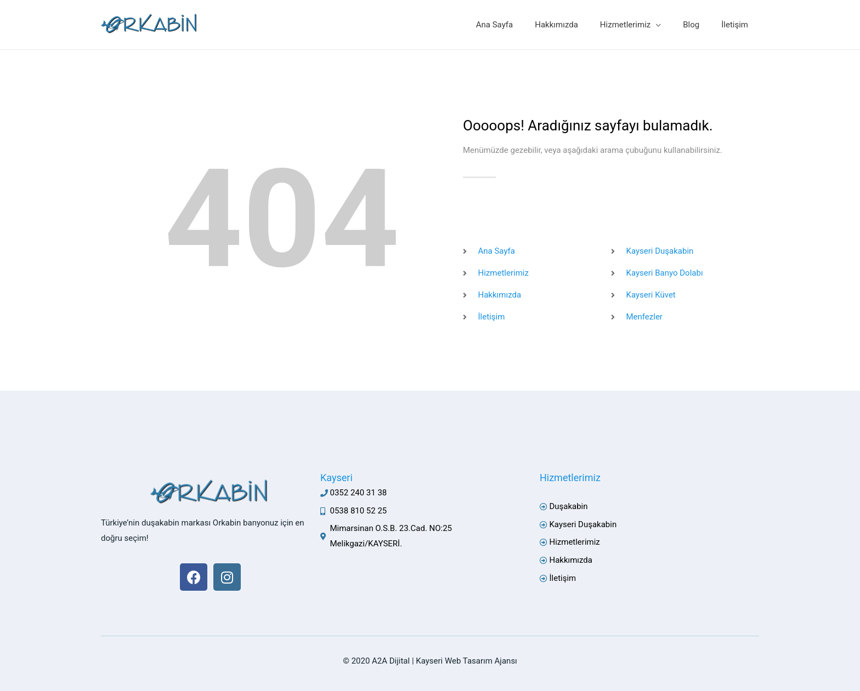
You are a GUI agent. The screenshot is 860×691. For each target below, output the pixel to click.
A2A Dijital (391, 661)
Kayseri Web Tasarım (454, 661)
